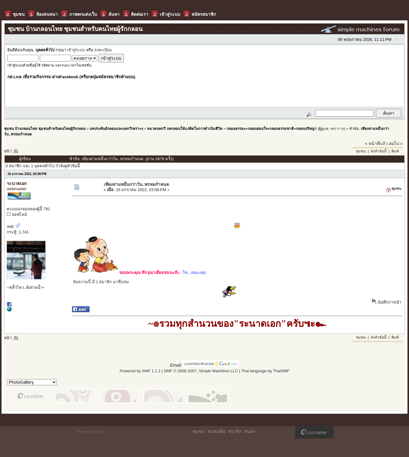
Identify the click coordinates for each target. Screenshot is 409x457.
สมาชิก (235, 431)
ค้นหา (249, 431)
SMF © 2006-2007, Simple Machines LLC (201, 371)
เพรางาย (337, 128)
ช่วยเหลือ (216, 431)
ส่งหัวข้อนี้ (378, 151)
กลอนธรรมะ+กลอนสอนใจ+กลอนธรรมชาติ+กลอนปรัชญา (271, 128)
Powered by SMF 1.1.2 (140, 371)
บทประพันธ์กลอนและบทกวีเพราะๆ (116, 128)
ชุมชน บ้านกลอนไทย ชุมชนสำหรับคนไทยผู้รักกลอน (44, 128)
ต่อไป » (396, 143)
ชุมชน (361, 151)
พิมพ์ (395, 151)
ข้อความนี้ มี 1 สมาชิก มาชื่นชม (101, 282)
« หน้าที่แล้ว (376, 143)
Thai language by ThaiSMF (265, 371)
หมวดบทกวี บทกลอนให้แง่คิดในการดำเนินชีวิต (184, 128)
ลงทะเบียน (103, 50)
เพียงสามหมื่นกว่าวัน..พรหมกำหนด (136, 184)
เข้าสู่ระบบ (76, 50)
